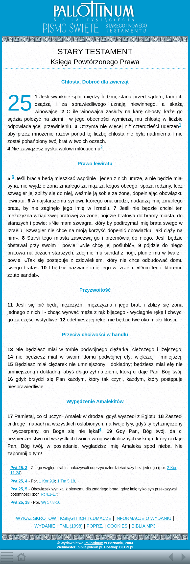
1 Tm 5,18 (66, 481)
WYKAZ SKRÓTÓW (36, 518)
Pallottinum (93, 543)
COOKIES (117, 526)
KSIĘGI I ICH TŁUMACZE (86, 518)
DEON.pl (126, 547)
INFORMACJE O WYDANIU (143, 518)
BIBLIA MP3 (144, 526)
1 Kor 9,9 (47, 481)
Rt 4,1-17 (49, 494)
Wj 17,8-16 (50, 502)
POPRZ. (95, 526)
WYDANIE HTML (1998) (58, 526)
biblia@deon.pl (89, 547)
